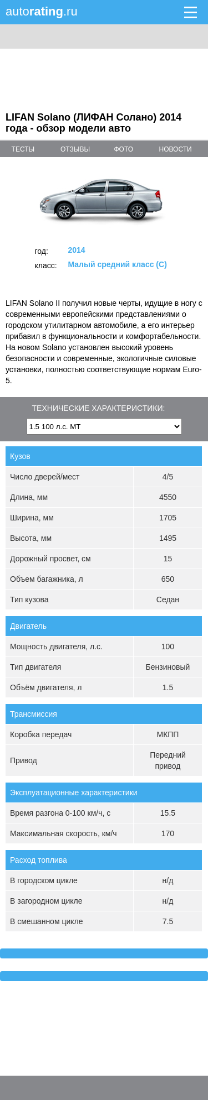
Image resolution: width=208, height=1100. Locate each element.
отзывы (75, 149)
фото (123, 149)
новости (175, 149)
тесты (23, 149)
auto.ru (42, 11)
